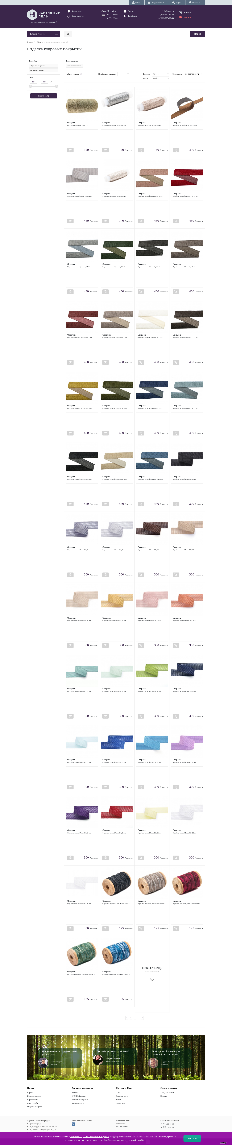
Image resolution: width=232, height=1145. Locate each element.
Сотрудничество (122, 1096)
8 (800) (166, 18)
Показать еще (152, 974)
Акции (187, 17)
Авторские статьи (167, 1092)
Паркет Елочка (32, 1100)
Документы (120, 1103)
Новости (163, 1096)
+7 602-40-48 (167, 1124)
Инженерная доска (34, 1096)
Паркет (30, 1092)
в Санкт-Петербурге (108, 11)
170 (81, 74)
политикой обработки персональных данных (89, 1137)
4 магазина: (77, 11)
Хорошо (192, 1138)
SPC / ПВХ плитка (79, 1096)
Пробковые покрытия (80, 1100)
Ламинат (75, 1092)
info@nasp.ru (168, 11)
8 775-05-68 (167, 1128)
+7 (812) (165, 15)
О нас (118, 1092)
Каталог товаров (122, 1126)
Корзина (188, 12)
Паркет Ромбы (32, 1103)
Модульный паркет (34, 1107)
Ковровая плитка (78, 1103)
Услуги (118, 1100)
